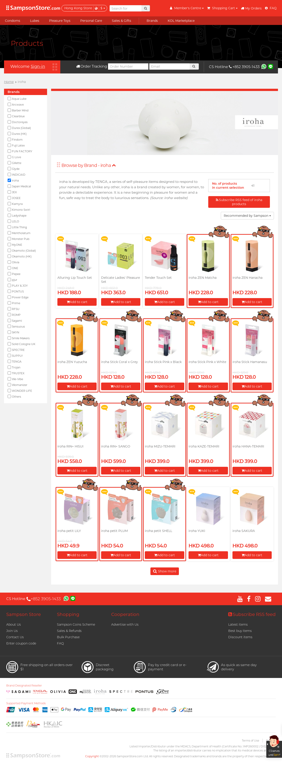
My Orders (251, 8)
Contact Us (15, 637)
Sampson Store (23, 614)
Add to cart (77, 302)
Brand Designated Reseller (24, 685)
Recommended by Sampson (247, 216)
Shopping (68, 614)
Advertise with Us (125, 624)
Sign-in (38, 66)
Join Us (12, 631)
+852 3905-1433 (244, 67)
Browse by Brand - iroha (88, 165)
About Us (13, 624)
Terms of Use (250, 740)
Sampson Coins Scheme (76, 624)
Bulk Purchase (68, 637)
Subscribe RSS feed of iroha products (239, 202)
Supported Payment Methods (26, 703)
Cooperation (125, 614)
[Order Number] (128, 66)
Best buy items (240, 631)
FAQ (60, 643)
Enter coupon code (21, 643)
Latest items (238, 624)
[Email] (169, 66)
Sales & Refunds (69, 631)
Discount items (240, 637)
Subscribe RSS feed (252, 614)
